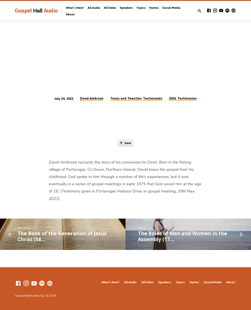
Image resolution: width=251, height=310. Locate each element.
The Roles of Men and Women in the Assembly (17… (182, 237)
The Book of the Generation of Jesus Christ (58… (62, 237)
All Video (110, 7)
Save (125, 143)
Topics (141, 7)
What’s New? (75, 7)
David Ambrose (91, 98)
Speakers (126, 7)
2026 (172, 98)
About (70, 14)
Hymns (154, 7)
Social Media (171, 7)
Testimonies (152, 98)
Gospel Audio (36, 11)
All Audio (94, 7)
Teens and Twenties (125, 98)
